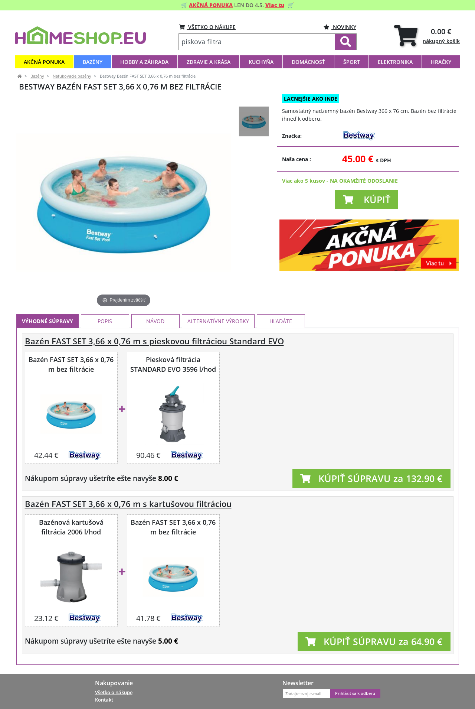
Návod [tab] (155, 321)
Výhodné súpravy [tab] (47, 321)
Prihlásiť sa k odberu (355, 693)
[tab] (427, 35)
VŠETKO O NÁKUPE (207, 27)
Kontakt (104, 699)
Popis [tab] (105, 321)
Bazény (37, 76)
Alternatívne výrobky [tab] (218, 321)
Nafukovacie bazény (72, 76)
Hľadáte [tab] (280, 321)
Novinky (340, 27)
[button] (366, 199)
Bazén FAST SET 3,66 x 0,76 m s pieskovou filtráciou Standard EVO (154, 341)
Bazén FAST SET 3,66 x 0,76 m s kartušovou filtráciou (128, 504)
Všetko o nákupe (113, 692)
